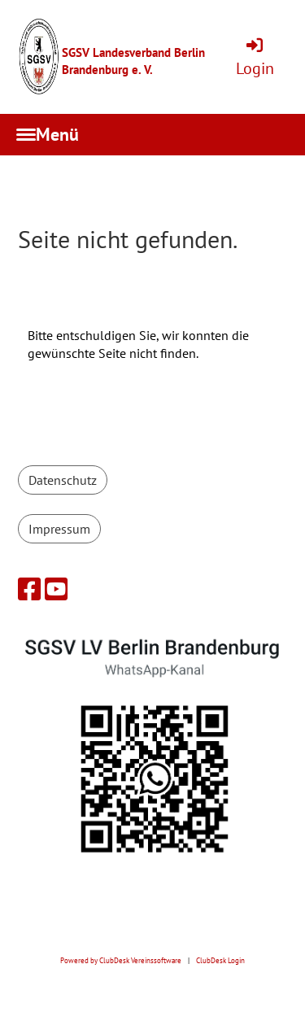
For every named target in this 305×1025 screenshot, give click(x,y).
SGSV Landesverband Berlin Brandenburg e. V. (133, 61)
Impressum (59, 529)
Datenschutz (62, 480)
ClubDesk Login (220, 961)
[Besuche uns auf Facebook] (29, 589)
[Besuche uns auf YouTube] (56, 589)
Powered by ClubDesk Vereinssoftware (120, 961)
